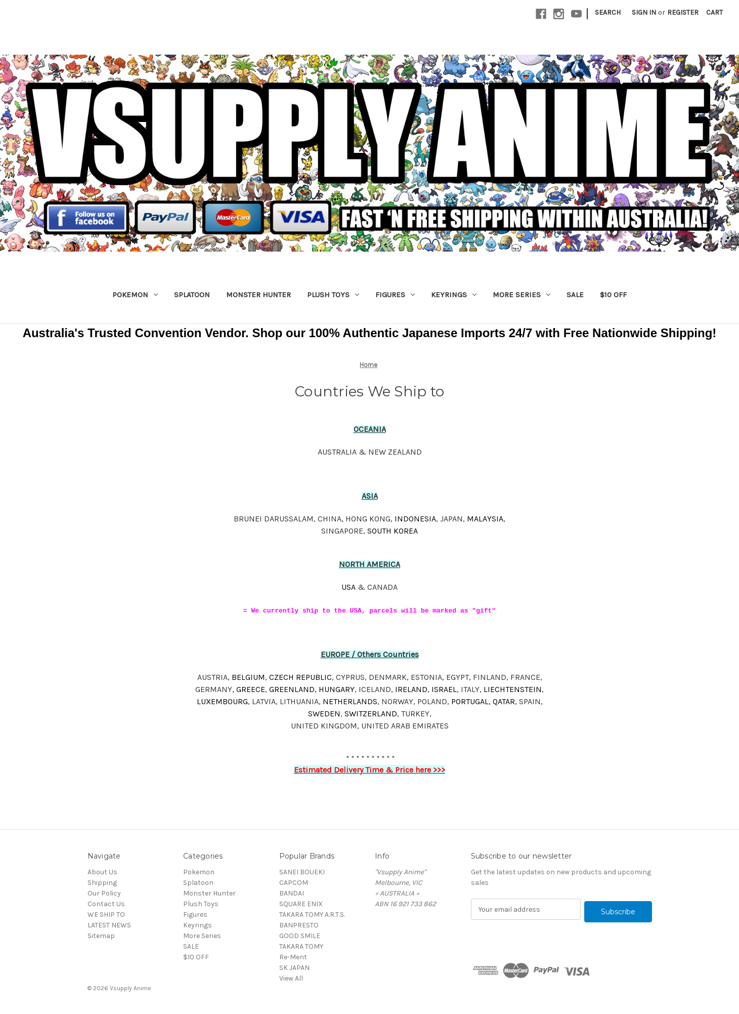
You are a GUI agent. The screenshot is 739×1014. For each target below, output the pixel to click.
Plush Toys (333, 294)
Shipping (102, 882)
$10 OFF (613, 294)
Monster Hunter (258, 294)
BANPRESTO (299, 925)
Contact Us (106, 904)
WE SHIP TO (106, 914)
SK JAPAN (294, 967)
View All (291, 978)
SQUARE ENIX (301, 904)
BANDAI (291, 893)
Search (608, 12)
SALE (575, 294)
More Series (521, 294)
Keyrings (453, 294)
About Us (102, 872)
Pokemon (135, 294)
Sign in (644, 12)
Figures (395, 294)
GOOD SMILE (299, 935)
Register (683, 12)
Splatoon (192, 294)
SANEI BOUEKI (302, 872)
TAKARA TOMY (301, 946)
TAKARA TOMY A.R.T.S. (312, 914)
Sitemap (101, 935)
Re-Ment (293, 957)
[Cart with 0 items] (714, 12)
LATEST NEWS (109, 925)
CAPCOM (293, 882)
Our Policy (104, 893)
